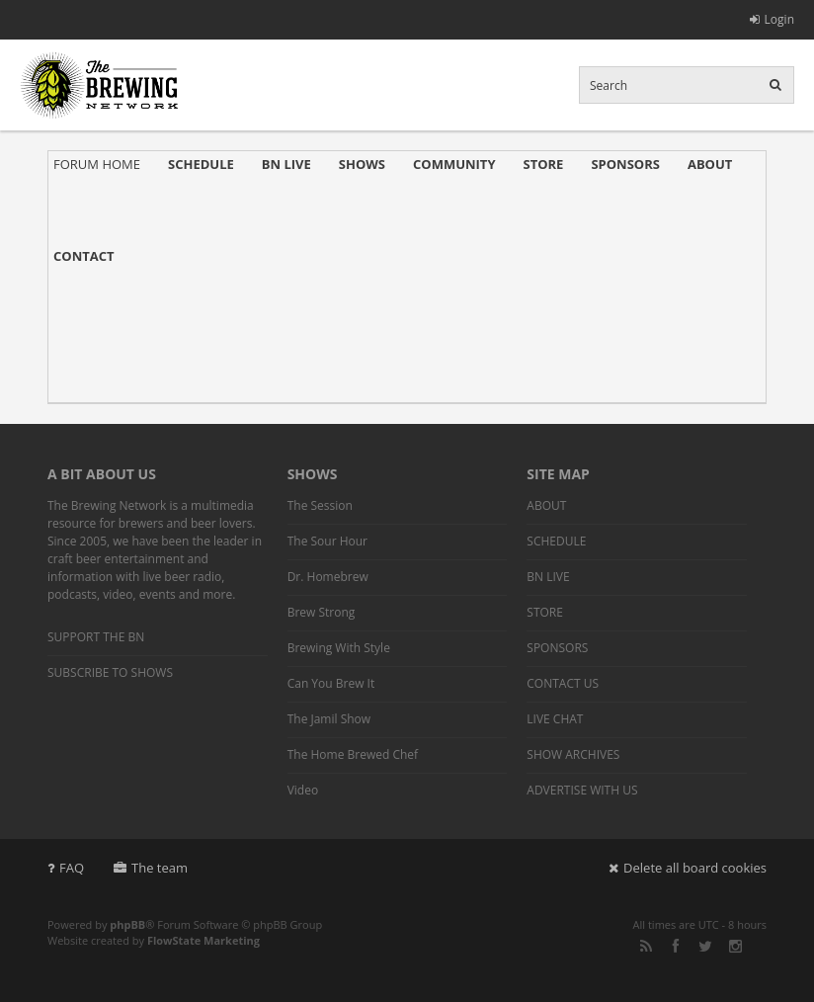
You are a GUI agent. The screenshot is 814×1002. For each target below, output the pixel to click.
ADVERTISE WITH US (582, 790)
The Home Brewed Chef (352, 754)
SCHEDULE (201, 164)
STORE (544, 164)
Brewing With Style (338, 647)
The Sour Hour (327, 541)
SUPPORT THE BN (95, 636)
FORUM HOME (96, 164)
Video (302, 790)
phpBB (127, 924)
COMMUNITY (454, 164)
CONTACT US (563, 683)
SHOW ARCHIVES (573, 754)
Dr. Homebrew (327, 576)
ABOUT (710, 164)
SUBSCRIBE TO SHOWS (110, 672)
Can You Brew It (331, 683)
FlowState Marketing (203, 940)
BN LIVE (286, 164)
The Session (320, 505)
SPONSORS (625, 164)
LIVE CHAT (555, 718)
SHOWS (362, 164)
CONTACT (84, 256)
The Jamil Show (328, 718)
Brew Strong (321, 612)
